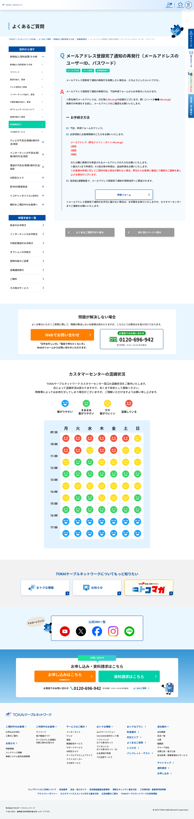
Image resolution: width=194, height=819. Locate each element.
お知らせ (10, 743)
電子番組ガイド (43, 735)
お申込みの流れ (13, 731)
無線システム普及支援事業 (18, 756)
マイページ (41, 731)
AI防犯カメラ (72, 751)
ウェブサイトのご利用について (42, 789)
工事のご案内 (12, 735)
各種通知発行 (82, 39)
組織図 (160, 743)
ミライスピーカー (74, 759)
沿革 (159, 739)
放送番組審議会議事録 (99, 789)
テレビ (69, 735)
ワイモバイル (112, 748)
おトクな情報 (103, 726)
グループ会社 (163, 747)
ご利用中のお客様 (45, 726)
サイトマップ (164, 762)
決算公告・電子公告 (166, 751)
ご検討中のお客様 (15, 726)
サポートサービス (74, 747)
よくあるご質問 (45, 39)
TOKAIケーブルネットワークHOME (22, 39)
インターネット (73, 731)
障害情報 (10, 748)
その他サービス (73, 762)
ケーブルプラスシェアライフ (79, 755)
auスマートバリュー (106, 731)
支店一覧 (161, 735)
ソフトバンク (112, 741)
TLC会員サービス (104, 757)
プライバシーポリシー (47, 794)
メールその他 (73, 70)
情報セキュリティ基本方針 (125, 789)
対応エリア (132, 737)
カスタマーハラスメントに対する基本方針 (79, 794)
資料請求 (161, 768)
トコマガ (131, 748)
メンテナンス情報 (14, 752)
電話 (68, 739)
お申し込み (163, 773)
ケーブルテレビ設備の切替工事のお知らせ (46, 741)
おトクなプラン (135, 726)
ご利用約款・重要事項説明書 (153, 789)
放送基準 (63, 789)
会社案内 (161, 726)
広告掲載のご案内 (110, 794)
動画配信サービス (74, 743)
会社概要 (161, 731)
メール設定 (88, 70)
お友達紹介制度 (104, 753)
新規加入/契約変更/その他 (64, 39)
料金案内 (131, 732)
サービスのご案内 (75, 726)
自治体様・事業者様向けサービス (172, 755)
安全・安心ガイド (78, 789)
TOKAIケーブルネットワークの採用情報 (139, 794)
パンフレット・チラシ (138, 753)
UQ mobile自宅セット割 (108, 735)
